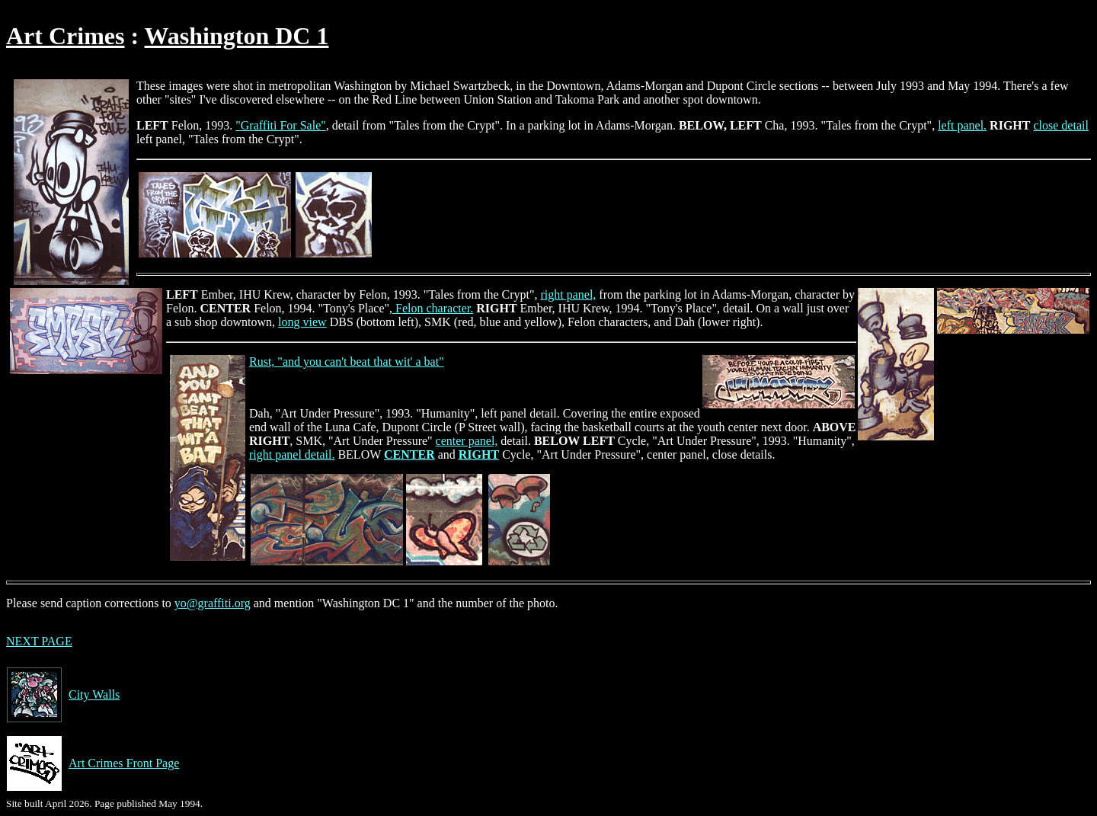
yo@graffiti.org (212, 603)
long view (302, 321)
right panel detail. (291, 454)
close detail (1060, 125)
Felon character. (432, 308)
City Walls (63, 695)
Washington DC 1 (237, 36)
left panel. (962, 125)
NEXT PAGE (39, 641)
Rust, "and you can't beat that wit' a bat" (346, 361)
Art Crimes (65, 36)
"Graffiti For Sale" (280, 125)
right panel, (568, 294)
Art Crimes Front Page (92, 763)
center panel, (467, 440)
